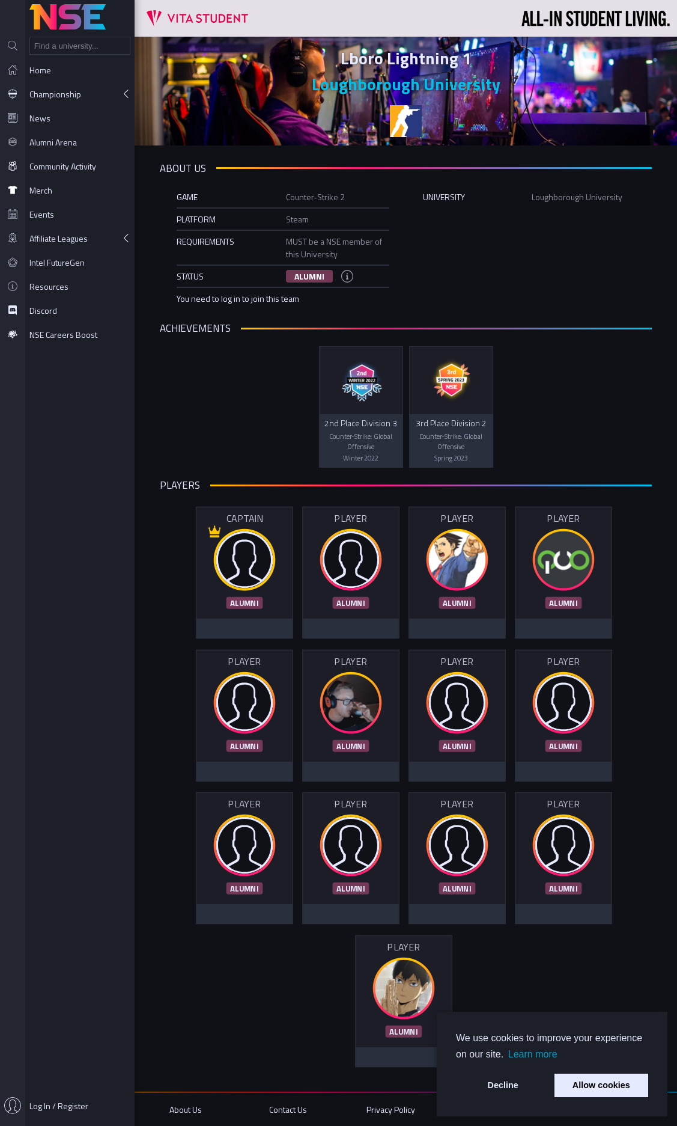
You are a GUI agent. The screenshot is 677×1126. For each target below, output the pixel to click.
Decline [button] (503, 1085)
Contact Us (288, 1109)
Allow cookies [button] (601, 1085)
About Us (185, 1109)
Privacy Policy (390, 1109)
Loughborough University (406, 84)
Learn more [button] (532, 1054)
